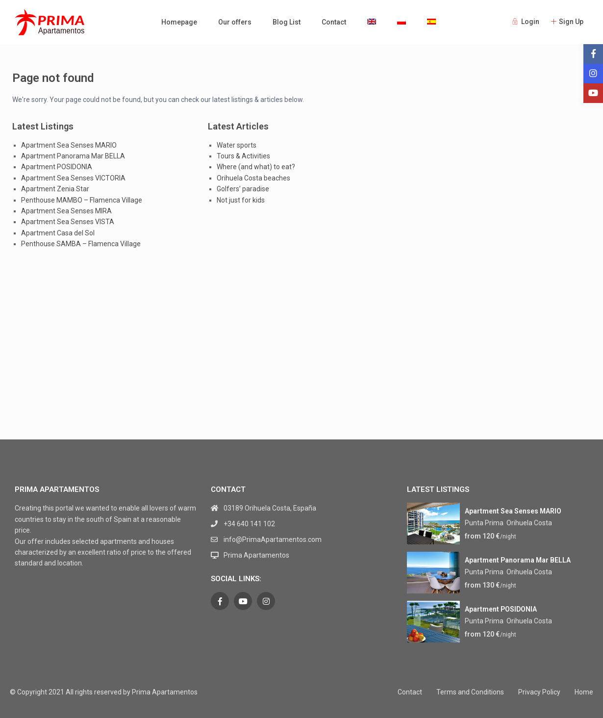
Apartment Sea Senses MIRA (66, 211)
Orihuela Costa (529, 523)
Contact (334, 22)
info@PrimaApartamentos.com (273, 539)
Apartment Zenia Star (55, 189)
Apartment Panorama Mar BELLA (73, 156)
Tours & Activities (243, 156)
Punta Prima (484, 523)
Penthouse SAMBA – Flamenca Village (81, 244)
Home (584, 692)
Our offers (234, 22)
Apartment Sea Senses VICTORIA (73, 178)
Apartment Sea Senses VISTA (67, 222)
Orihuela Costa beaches (253, 178)
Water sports (236, 145)
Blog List (287, 22)
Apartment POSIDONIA (56, 167)
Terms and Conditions (470, 692)
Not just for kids (241, 200)
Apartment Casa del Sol (58, 233)
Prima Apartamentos (256, 555)
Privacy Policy (539, 692)
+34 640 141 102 (249, 524)
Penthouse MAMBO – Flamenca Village (81, 200)
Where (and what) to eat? (256, 167)
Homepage (179, 22)
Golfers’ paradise (243, 189)
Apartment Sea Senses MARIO (69, 145)
